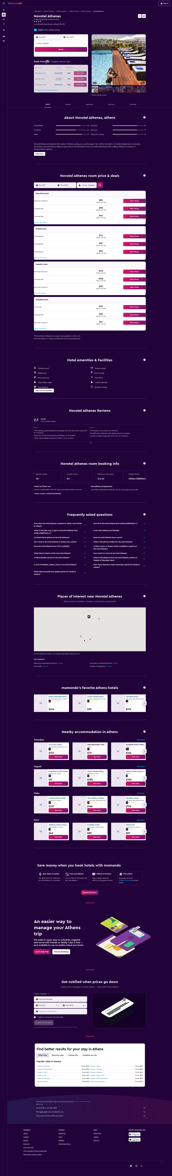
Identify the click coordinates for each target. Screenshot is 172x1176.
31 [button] (56, 84)
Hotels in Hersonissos (97, 1081)
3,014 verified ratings (51, 30)
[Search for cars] (4, 19)
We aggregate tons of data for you (91, 1112)
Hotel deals (37, 11)
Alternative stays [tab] (58, 1055)
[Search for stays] (4, 14)
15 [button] (82, 68)
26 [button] (67, 79)
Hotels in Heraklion (43, 1078)
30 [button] (51, 84)
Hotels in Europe (48, 11)
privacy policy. (73, 1027)
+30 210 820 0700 (41, 27)
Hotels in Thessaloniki (44, 1069)
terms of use (62, 1027)
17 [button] (56, 73)
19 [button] (66, 73)
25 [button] (61, 79)
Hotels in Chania (96, 1069)
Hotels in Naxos (42, 1081)
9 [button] (50, 68)
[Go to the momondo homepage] (15, 3)
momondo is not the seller (91, 1108)
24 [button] (56, 79)
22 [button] (82, 73)
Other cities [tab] (42, 1055)
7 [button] (77, 63)
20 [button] (72, 73)
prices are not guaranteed (81, 1101)
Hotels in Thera (95, 1066)
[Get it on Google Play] (135, 1134)
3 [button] (56, 63)
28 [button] (77, 79)
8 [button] (82, 63)
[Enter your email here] (62, 1011)
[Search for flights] (4, 10)
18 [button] (61, 73)
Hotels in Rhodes (96, 1072)
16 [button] (51, 73)
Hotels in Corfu (42, 1072)
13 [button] (72, 68)
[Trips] (4, 30)
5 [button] (66, 63)
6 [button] (71, 63)
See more (140, 740)
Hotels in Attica (73, 11)
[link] (58, 757)
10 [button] (56, 68)
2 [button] (50, 63)
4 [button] (61, 63)
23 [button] (51, 79)
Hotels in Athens (86, 11)
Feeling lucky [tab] (73, 1055)
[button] (3, 3)
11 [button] (61, 68)
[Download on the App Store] (135, 1140)
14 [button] (77, 68)
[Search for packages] (4, 24)
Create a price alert (125, 880)
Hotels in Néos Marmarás (99, 1078)
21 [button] (77, 73)
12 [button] (66, 68)
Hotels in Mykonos (43, 1066)
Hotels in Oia (41, 1075)
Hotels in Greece (61, 11)
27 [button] (72, 79)
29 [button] (82, 79)
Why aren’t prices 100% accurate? (91, 1116)
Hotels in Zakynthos (97, 1075)
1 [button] (82, 58)
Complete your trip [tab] (90, 1055)
